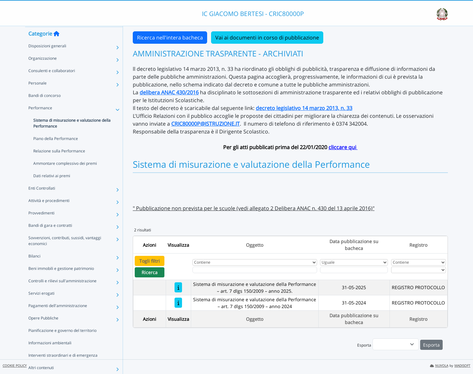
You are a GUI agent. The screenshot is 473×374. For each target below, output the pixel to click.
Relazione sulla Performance (59, 163)
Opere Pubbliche (43, 330)
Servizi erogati (41, 305)
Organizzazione (42, 70)
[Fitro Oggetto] (254, 270)
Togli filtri (149, 261)
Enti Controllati (41, 200)
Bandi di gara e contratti (50, 238)
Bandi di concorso (44, 108)
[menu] (396, 344)
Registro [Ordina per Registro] (418, 245)
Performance (40, 120)
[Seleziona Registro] (418, 270)
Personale (37, 95)
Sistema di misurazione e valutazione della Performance (72, 135)
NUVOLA (439, 366)
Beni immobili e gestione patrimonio (61, 281)
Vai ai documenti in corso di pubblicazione (267, 37)
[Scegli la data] (354, 270)
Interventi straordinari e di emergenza (63, 367)
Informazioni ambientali (49, 355)
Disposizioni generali (47, 58)
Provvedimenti (41, 225)
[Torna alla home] (56, 46)
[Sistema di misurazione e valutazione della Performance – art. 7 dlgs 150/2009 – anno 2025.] (178, 287)
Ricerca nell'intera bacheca (170, 37)
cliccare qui (343, 147)
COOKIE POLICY (15, 366)
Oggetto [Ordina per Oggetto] (254, 245)
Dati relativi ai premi (51, 188)
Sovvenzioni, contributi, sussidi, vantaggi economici (64, 253)
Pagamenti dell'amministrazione (57, 318)
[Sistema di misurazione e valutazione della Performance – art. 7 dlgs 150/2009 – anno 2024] (178, 303)
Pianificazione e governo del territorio (62, 343)
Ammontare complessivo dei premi (65, 176)
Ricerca (150, 272)
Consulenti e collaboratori (51, 83)
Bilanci (34, 268)
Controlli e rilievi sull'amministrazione (62, 293)
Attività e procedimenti (48, 213)
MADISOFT (462, 366)
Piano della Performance (55, 151)
